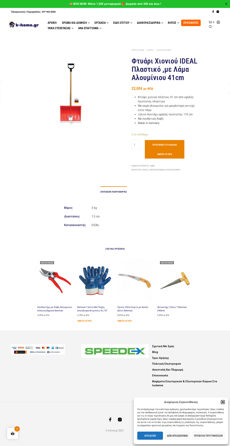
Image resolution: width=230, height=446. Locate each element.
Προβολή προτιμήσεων (208, 435)
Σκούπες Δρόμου (164, 50)
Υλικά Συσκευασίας (59, 28)
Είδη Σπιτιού (121, 22)
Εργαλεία (100, 22)
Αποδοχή (150, 435)
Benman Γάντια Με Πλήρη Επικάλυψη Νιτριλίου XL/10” (92, 308)
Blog (155, 352)
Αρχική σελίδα (138, 50)
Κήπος (172, 22)
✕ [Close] (226, 4)
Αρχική (52, 22)
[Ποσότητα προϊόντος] (136, 144)
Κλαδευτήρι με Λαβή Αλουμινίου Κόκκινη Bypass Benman (54, 309)
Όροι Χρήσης (160, 358)
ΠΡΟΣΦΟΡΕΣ (191, 22)
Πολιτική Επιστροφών (166, 363)
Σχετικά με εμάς (163, 346)
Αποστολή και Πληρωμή (167, 369)
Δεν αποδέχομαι (177, 435)
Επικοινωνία (160, 375)
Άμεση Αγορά (164, 154)
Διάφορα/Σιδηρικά (148, 22)
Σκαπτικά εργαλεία (156, 170)
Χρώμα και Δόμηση (74, 22)
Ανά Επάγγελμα (88, 28)
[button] (223, 402)
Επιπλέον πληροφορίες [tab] (113, 191)
